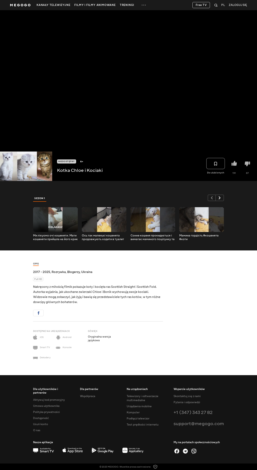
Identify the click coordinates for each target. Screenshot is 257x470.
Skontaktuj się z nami (187, 396)
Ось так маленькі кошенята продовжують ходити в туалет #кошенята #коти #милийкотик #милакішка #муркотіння (103, 237)
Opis (36, 263)
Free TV (201, 5)
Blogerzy (73, 272)
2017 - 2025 (41, 272)
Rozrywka (59, 272)
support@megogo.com (199, 423)
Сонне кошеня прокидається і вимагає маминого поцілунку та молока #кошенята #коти (153, 237)
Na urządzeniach (137, 389)
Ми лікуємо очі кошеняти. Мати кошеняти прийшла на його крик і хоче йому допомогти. (55, 237)
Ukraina (86, 272)
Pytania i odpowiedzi (187, 402)
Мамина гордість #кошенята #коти (199, 237)
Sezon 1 (39, 198)
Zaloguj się (238, 5)
